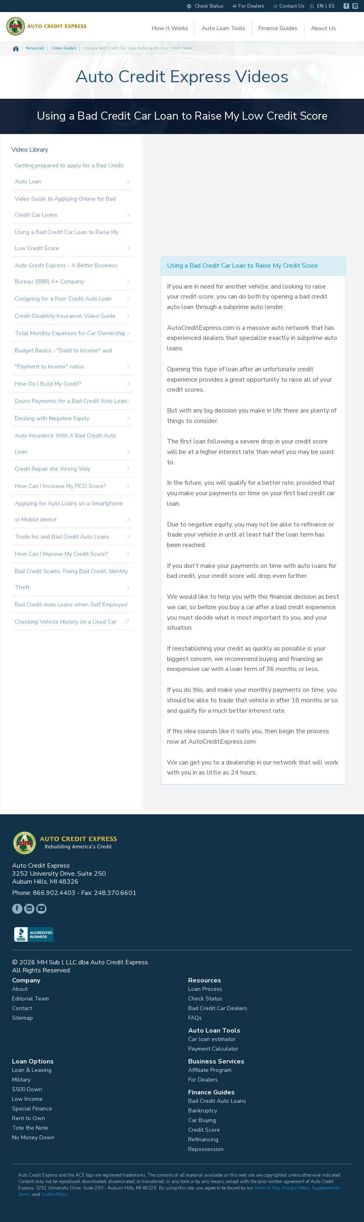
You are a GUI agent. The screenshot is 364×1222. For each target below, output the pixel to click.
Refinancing (203, 1140)
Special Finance (32, 1109)
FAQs (195, 1018)
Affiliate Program (210, 1070)
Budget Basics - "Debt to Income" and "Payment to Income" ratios (72, 361)
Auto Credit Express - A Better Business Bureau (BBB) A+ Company (72, 276)
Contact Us (289, 6)
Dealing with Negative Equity (72, 419)
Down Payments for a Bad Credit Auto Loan (72, 401)
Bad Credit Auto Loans (217, 1101)
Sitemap (22, 1018)
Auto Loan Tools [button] (223, 28)
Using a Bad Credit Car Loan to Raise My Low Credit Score (72, 242)
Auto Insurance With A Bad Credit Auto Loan (72, 446)
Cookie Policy (54, 1195)
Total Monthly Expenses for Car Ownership (72, 333)
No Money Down (33, 1138)
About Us (323, 28)
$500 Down (27, 1089)
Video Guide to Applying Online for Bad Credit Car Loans (72, 209)
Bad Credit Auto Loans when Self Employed (72, 607)
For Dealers (248, 6)
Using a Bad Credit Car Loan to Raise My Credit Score (242, 265)
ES (331, 6)
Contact (22, 1008)
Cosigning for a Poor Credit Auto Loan (72, 299)
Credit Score (204, 1130)
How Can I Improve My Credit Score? (72, 554)
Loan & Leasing (31, 1070)
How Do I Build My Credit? (72, 384)
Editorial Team (30, 999)
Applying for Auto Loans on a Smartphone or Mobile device (72, 514)
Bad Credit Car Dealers (217, 1008)
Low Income (27, 1099)
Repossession (206, 1149)
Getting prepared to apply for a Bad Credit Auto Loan (72, 176)
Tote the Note (30, 1128)
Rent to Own (28, 1118)
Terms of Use (266, 1188)
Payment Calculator (213, 1049)
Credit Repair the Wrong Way (72, 469)
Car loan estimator (212, 1039)
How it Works (170, 28)
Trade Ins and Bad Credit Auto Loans (72, 537)
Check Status (205, 6)
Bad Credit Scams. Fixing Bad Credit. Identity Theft (72, 581)
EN (320, 6)
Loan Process (205, 989)
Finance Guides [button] (277, 28)
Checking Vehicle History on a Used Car (71, 622)
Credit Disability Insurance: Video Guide (72, 316)
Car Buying (202, 1120)
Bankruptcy (202, 1111)
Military (21, 1080)
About (20, 989)
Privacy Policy (295, 1188)
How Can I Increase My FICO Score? (72, 486)
